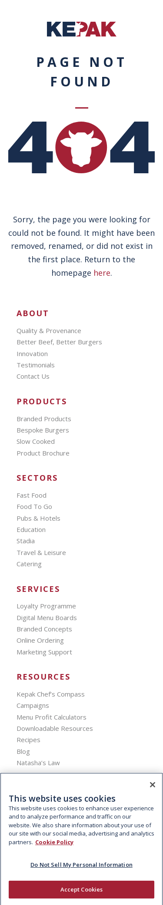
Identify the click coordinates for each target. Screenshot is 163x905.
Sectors (37, 477)
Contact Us (33, 376)
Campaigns (33, 705)
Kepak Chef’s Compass (51, 694)
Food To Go (34, 506)
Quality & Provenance (49, 330)
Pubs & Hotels (38, 518)
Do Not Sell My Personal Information (81, 869)
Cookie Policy (54, 846)
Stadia (26, 540)
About (33, 313)
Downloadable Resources (55, 728)
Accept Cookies (81, 894)
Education (31, 529)
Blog (23, 751)
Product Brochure (43, 453)
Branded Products (44, 418)
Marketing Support (44, 651)
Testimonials (36, 364)
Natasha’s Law (38, 762)
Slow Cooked (36, 441)
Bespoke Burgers (43, 430)
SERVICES (38, 589)
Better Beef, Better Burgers (59, 341)
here (101, 273)
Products (42, 401)
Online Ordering (40, 640)
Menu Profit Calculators (51, 717)
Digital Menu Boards (47, 617)
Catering (29, 563)
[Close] (152, 789)
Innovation (32, 353)
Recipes (28, 739)
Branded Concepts (44, 628)
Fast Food (32, 495)
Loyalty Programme (46, 605)
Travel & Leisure (41, 552)
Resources (43, 676)
